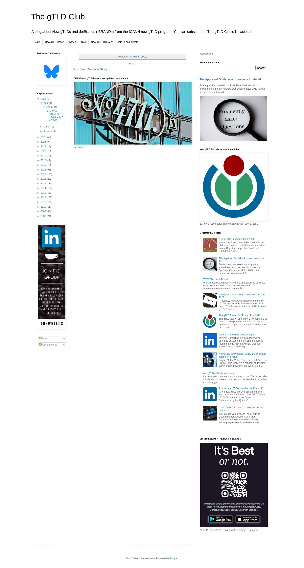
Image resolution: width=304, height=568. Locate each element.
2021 (44, 155)
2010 (44, 206)
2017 (44, 174)
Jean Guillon (206, 53)
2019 (44, 165)
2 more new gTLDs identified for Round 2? (241, 388)
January (48, 131)
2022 (44, 151)
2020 (44, 160)
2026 (44, 99)
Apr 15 (50, 107)
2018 (44, 169)
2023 (44, 146)
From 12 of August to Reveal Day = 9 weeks (54, 115)
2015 (44, 183)
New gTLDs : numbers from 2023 (236, 239)
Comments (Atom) (97, 69)
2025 (44, 137)
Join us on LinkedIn (128, 42)
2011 (44, 202)
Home (37, 42)
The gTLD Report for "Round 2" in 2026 (239, 315)
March (47, 126)
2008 (44, 216)
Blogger (174, 558)
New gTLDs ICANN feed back (218, 373)
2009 (44, 211)
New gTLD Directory (102, 42)
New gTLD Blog (77, 42)
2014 (44, 188)
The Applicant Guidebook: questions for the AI (230, 79)
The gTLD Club (58, 16)
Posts (43, 338)
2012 (44, 197)
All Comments (48, 344)
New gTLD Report (54, 42)
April (46, 103)
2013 (44, 193)
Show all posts (138, 56)
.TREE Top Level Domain (216, 279)
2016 (44, 178)
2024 (44, 141)
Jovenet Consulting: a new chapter (237, 334)
